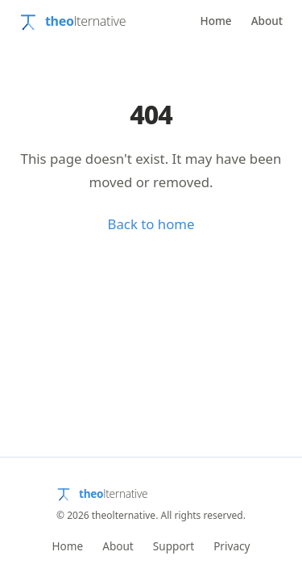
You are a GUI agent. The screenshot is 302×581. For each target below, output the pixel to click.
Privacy (231, 546)
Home (215, 20)
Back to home (151, 224)
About (267, 20)
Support (173, 546)
